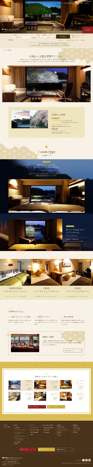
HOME (5, 424)
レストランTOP (34, 426)
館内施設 (59, 424)
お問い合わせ (76, 426)
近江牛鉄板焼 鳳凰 (34, 431)
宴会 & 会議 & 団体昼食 (60, 29)
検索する (64, 36)
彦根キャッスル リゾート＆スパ (11, 30)
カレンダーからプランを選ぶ (78, 35)
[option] (46, 84)
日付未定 (33, 37)
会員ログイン (61, 40)
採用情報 (75, 431)
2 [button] (46, 99)
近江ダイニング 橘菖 (35, 429)
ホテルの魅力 (34, 29)
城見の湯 (44, 29)
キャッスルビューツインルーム (60, 124)
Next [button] (89, 84)
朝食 (32, 433)
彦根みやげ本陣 (60, 426)
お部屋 (39, 29)
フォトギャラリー (77, 429)
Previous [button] (4, 84)
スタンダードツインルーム (59, 131)
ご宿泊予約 (87, 30)
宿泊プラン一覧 (75, 36)
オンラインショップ (62, 427)
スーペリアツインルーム (59, 120)
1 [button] (44, 99)
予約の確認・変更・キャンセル (72, 40)
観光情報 (59, 431)
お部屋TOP (17, 426)
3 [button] (48, 99)
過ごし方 (59, 433)
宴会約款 (46, 431)
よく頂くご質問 (76, 427)
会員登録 (83, 40)
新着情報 (75, 424)
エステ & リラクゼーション (74, 29)
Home (5, 50)
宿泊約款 (17, 441)
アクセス (59, 434)
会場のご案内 (46, 429)
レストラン (50, 29)
